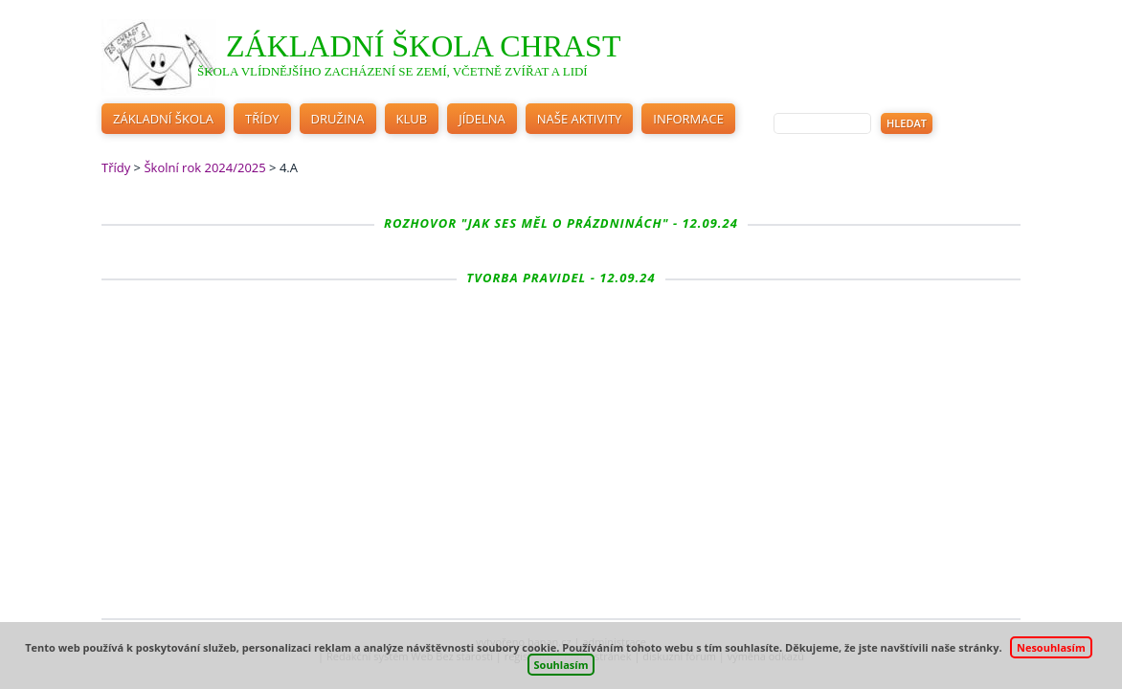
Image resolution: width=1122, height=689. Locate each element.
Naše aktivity (579, 118)
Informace (688, 118)
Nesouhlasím (1051, 647)
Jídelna (482, 118)
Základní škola (163, 118)
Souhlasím (561, 664)
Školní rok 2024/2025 (204, 167)
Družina (338, 118)
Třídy (262, 118)
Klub (412, 118)
